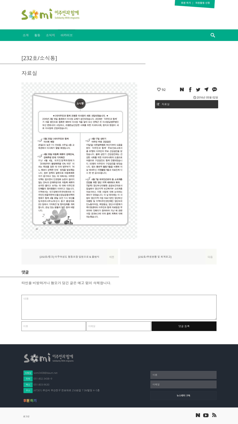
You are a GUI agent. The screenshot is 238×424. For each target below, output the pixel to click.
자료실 (166, 104)
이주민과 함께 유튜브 (206, 415)
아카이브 (66, 35)
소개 (26, 35)
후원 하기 (30, 400)
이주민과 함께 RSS (214, 415)
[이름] (183, 375)
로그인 (26, 416)
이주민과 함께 (50, 14)
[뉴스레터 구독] (183, 395)
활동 (37, 35)
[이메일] (183, 384)
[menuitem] (25, 35)
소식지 (50, 35)
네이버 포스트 (198, 415)
